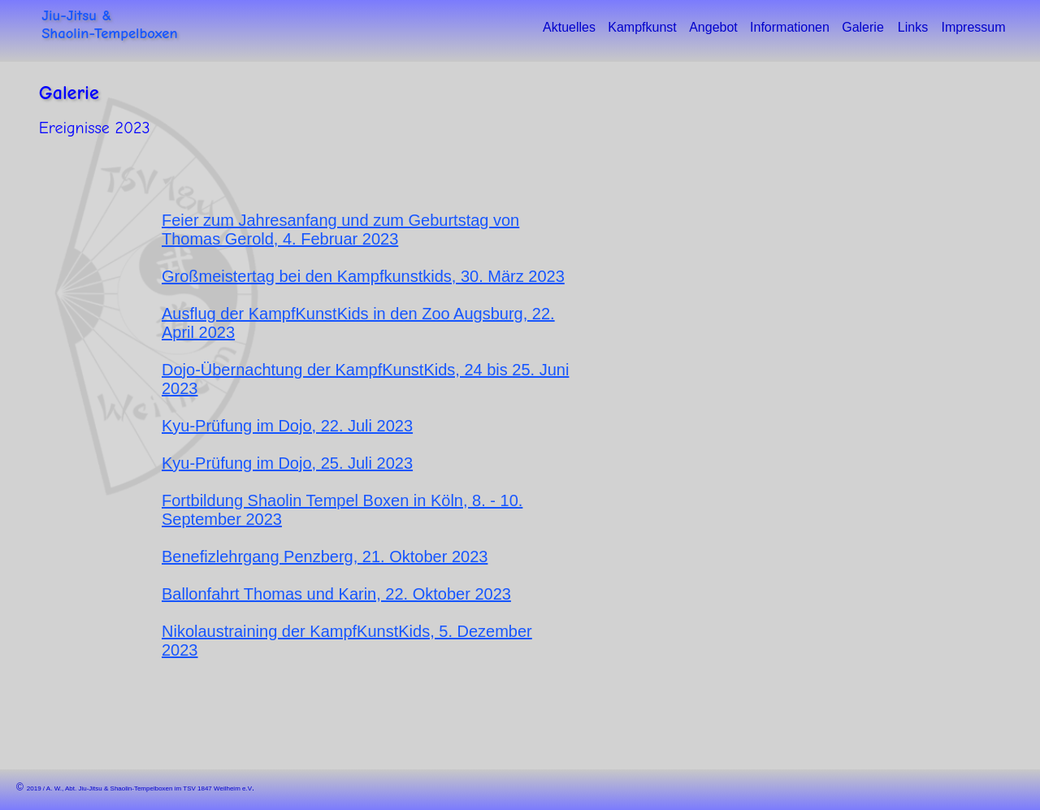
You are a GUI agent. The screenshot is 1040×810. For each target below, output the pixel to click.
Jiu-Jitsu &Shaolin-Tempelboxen (109, 24)
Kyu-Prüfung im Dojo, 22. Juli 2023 (287, 426)
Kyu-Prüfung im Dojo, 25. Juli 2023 (287, 463)
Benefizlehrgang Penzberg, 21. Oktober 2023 (325, 556)
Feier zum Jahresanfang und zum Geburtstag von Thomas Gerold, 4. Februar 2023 (340, 229)
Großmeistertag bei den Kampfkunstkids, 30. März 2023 (363, 276)
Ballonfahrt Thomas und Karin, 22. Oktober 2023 (336, 594)
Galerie (69, 92)
